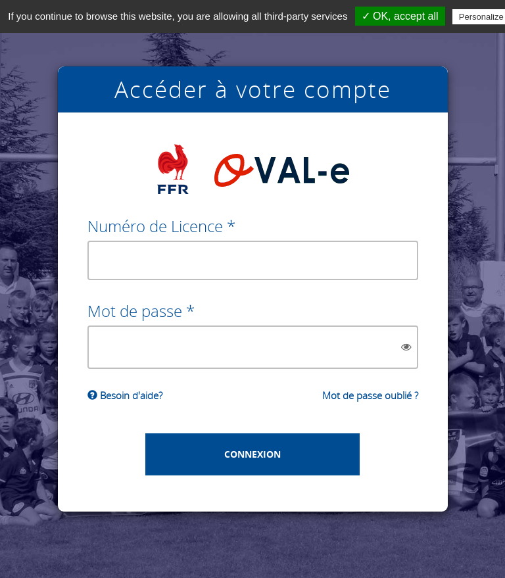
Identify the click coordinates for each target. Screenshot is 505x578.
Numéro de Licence (155, 226)
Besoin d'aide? (124, 395)
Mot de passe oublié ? (370, 395)
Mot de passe (134, 311)
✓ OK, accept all (400, 16)
